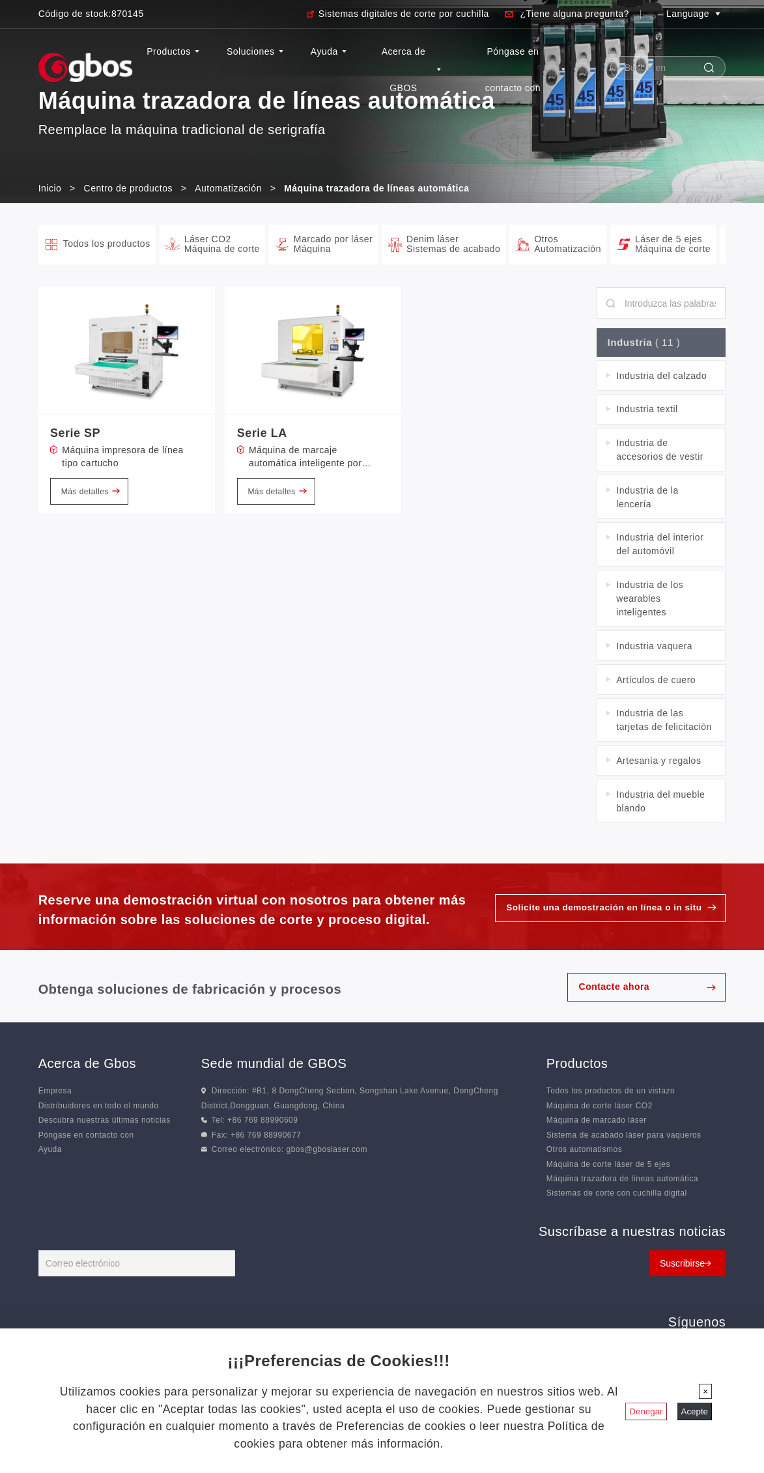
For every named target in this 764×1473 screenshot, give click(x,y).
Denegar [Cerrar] (645, 1411)
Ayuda (330, 51)
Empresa (55, 1092)
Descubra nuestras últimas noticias (104, 1122)
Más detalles (90, 491)
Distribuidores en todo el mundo (98, 1107)
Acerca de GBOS (412, 69)
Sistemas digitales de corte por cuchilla (403, 13)
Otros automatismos (584, 1151)
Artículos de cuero (656, 681)
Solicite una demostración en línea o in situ (600, 910)
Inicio (50, 188)
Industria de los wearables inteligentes (649, 600)
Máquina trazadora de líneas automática (622, 1180)
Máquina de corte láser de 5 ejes (608, 1165)
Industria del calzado (661, 377)
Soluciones (257, 51)
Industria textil (646, 411)
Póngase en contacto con (525, 69)
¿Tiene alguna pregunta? (574, 13)
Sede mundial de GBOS (274, 1065)
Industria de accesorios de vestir (659, 452)
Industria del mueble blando (660, 803)
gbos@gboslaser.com (326, 1151)
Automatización (228, 188)
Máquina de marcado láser (596, 1122)
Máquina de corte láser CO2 (599, 1107)
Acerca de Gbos (87, 1065)
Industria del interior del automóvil (659, 546)
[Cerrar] (705, 1391)
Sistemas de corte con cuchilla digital (616, 1194)
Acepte (695, 1411)
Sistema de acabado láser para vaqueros (623, 1136)
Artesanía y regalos (658, 762)
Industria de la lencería (647, 498)
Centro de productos (128, 188)
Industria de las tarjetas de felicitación (664, 722)
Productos (175, 51)
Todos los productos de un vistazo (610, 1092)
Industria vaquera (654, 647)
